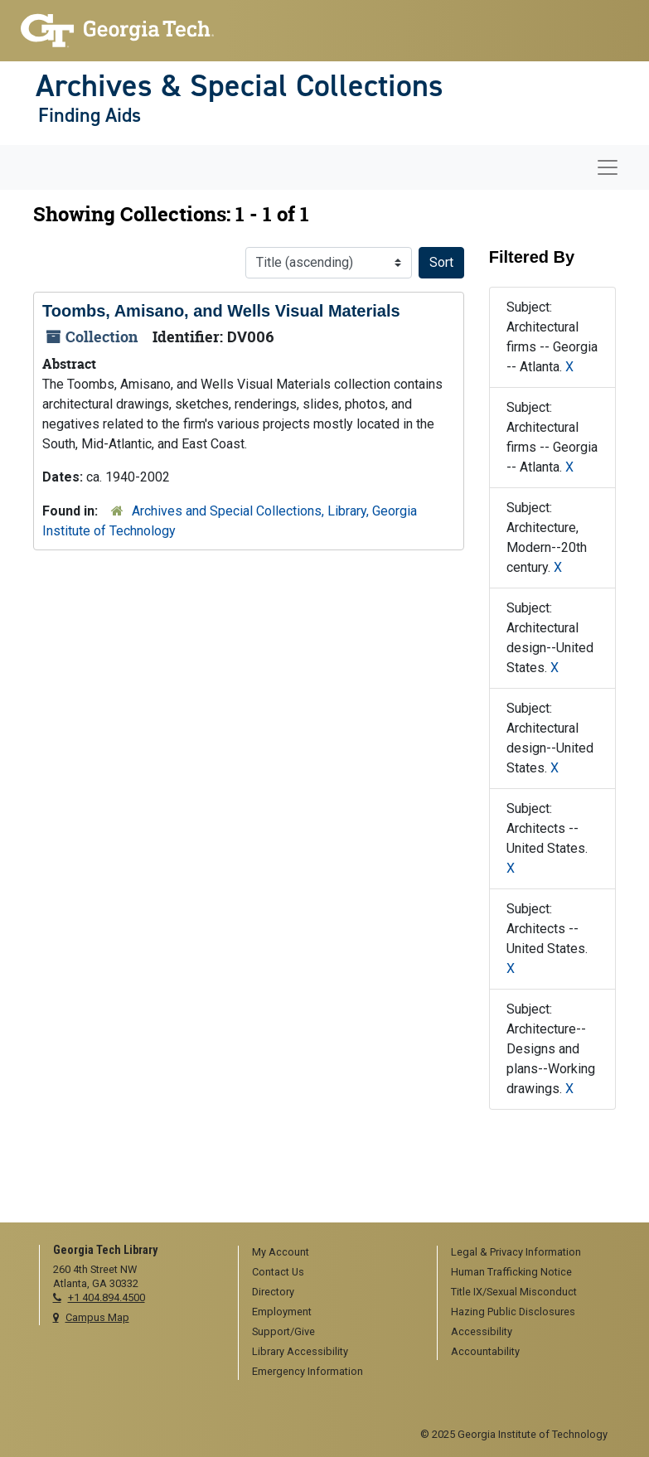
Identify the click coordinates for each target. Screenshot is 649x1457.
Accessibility (481, 1331)
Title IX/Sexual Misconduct (514, 1291)
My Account (280, 1252)
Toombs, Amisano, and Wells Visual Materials (221, 311)
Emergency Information (307, 1371)
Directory (273, 1291)
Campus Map (97, 1317)
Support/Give (283, 1331)
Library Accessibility (300, 1351)
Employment (282, 1311)
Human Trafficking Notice (511, 1272)
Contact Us (278, 1272)
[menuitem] (332, 1253)
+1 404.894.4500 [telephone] (106, 1297)
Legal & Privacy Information (516, 1252)
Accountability (485, 1351)
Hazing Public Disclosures (513, 1311)
